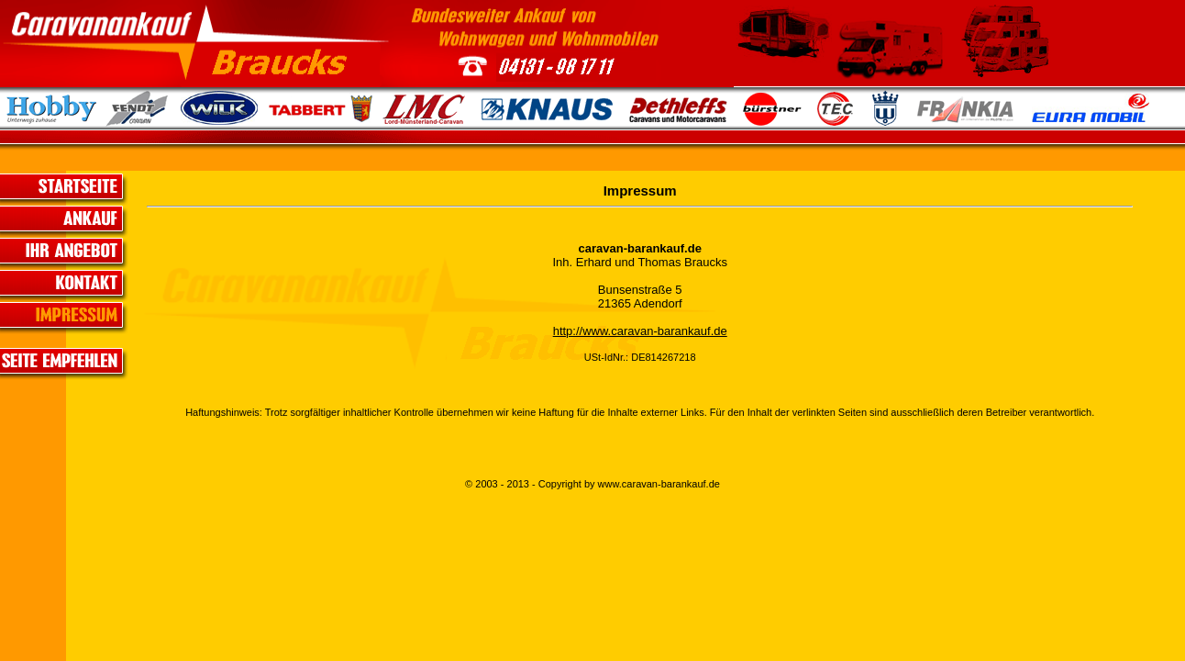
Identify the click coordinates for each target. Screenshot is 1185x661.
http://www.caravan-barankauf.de (640, 331)
